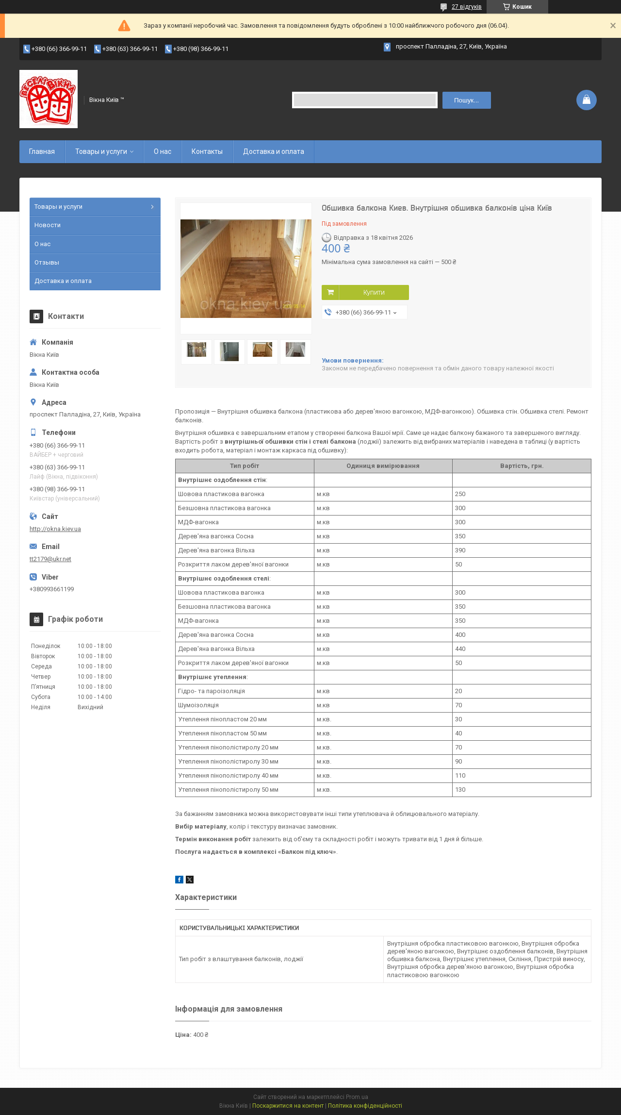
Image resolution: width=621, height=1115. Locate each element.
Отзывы (46, 262)
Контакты (207, 151)
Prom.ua (357, 1097)
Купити (374, 292)
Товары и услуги (101, 151)
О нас (162, 151)
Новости (47, 225)
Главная (42, 151)
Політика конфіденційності (365, 1105)
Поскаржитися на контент (288, 1105)
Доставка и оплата (273, 151)
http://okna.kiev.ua (55, 529)
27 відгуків (467, 6)
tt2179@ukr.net (50, 559)
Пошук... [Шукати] (466, 100)
